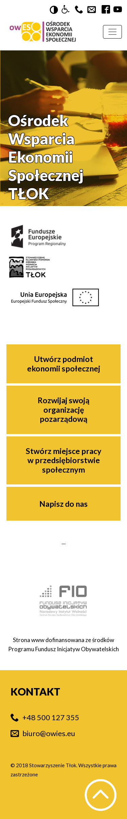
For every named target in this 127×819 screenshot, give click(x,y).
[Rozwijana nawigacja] (112, 32)
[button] (65, 9)
